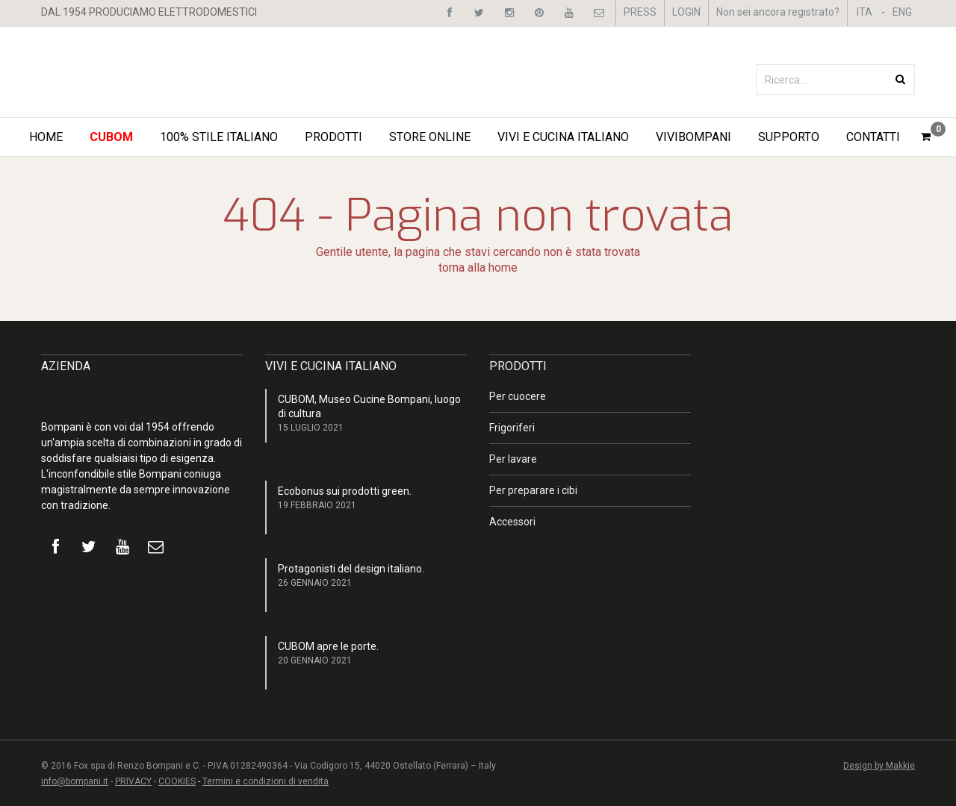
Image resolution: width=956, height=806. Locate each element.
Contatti (873, 137)
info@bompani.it (74, 781)
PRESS (640, 12)
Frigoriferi (512, 428)
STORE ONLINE (430, 137)
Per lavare (513, 459)
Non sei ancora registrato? (777, 12)
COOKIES (177, 781)
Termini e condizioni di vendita (265, 781)
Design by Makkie (879, 765)
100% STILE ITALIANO (219, 137)
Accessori (512, 522)
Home (46, 137)
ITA (864, 12)
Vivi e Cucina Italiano (563, 137)
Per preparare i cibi (533, 490)
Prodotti (333, 137)
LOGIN (686, 12)
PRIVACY (133, 781)
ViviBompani (693, 137)
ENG (902, 12)
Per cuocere (517, 396)
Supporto (788, 137)
